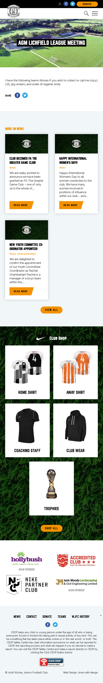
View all (51, 310)
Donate (47, 616)
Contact (31, 616)
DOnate (87, 4)
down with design (88, 672)
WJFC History (81, 616)
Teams (62, 616)
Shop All (51, 528)
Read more (21, 205)
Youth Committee (26, 254)
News (12, 167)
